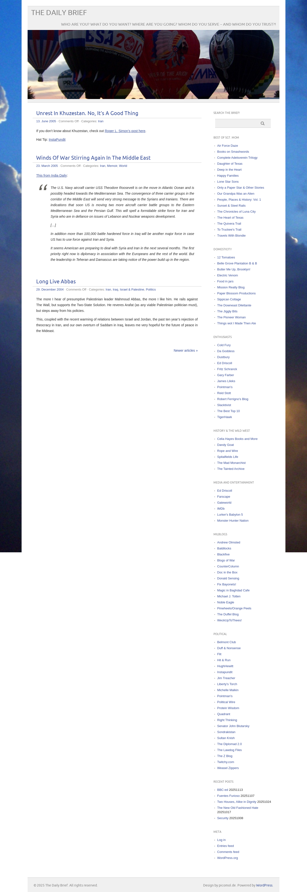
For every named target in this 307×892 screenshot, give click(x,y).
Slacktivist (224, 405)
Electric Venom (227, 275)
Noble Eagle (225, 602)
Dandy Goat (225, 445)
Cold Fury (224, 345)
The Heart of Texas (230, 217)
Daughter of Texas (229, 163)
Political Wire (226, 702)
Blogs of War (226, 560)
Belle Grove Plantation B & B (237, 263)
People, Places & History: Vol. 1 (239, 199)
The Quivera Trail (229, 223)
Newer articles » (186, 350)
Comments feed (228, 852)
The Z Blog (225, 756)
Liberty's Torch (227, 684)
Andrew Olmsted (228, 542)
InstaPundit (57, 139)
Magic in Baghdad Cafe (233, 590)
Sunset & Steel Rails (231, 205)
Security (223, 818)
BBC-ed (222, 790)
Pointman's (225, 387)
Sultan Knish (226, 738)
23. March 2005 (47, 166)
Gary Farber (225, 375)
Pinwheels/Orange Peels (234, 608)
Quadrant (223, 714)
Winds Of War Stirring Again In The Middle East (93, 158)
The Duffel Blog (228, 614)
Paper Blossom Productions (236, 293)
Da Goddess (226, 351)
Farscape (223, 496)
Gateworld (224, 502)
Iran (100, 121)
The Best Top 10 (228, 411)
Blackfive (223, 554)
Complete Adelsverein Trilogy (237, 157)
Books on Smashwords (233, 151)
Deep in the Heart (229, 169)
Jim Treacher (226, 678)
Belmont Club (226, 642)
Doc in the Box (227, 572)
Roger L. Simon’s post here (125, 131)
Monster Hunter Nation (233, 520)
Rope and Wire (227, 451)
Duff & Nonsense (229, 648)
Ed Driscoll (224, 363)
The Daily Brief (59, 13)
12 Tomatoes (226, 257)
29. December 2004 (50, 289)
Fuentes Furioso (228, 796)
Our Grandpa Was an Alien (235, 193)
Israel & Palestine (132, 289)
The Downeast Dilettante (234, 305)
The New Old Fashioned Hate (237, 808)
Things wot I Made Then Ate (236, 323)
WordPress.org (227, 858)
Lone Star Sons (228, 181)
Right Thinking (227, 720)
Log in (221, 840)
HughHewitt (225, 666)
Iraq (115, 289)
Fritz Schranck (227, 369)
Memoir (112, 166)
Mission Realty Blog (231, 287)
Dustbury (223, 357)
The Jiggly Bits (227, 311)
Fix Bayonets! (226, 584)
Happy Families (228, 175)
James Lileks (226, 381)
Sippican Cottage (229, 299)
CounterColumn (228, 566)
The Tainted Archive (231, 469)
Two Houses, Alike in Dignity (236, 802)
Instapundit (225, 672)
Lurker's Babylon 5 (230, 514)
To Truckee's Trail (229, 229)
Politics (151, 289)
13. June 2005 (46, 121)
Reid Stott (224, 393)
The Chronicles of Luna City (236, 211)
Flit (219, 654)
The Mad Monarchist (231, 463)
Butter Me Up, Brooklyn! (233, 269)
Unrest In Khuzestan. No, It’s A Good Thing (87, 113)
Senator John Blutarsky (233, 726)
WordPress (264, 885)
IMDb (221, 508)
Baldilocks (224, 548)
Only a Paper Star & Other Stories (240, 187)
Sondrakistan (226, 732)
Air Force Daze (227, 145)
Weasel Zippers (228, 768)
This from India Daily (51, 175)
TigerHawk (224, 417)
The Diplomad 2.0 (229, 744)
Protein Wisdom (228, 708)
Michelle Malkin (228, 690)
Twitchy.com (225, 762)
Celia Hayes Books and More (237, 439)
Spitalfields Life (227, 457)
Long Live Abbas (56, 282)
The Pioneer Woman (231, 317)
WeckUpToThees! (229, 620)
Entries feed (225, 846)
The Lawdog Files (229, 750)
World (123, 166)
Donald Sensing (228, 578)
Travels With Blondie (231, 235)
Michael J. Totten (229, 596)
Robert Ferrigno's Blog (232, 399)
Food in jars (225, 281)
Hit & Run (224, 660)
